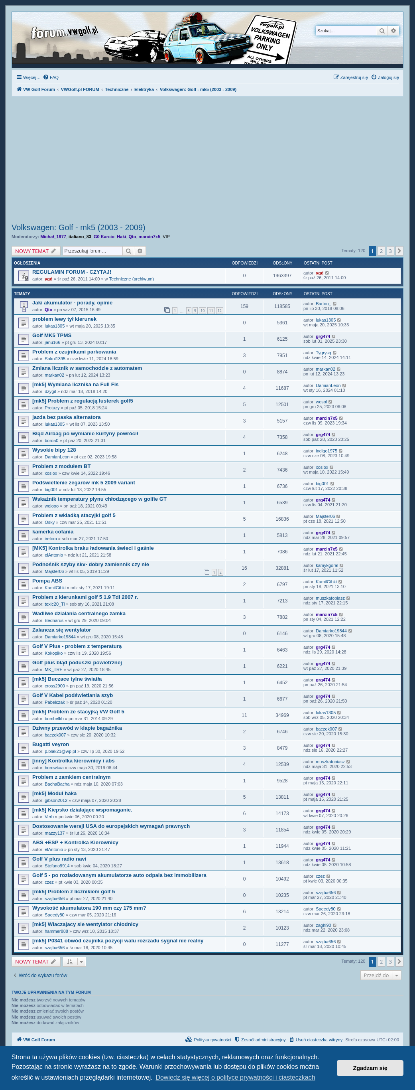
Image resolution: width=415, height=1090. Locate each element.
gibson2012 (56, 800)
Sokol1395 (55, 358)
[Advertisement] (207, 161)
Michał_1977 (53, 236)
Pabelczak (55, 702)
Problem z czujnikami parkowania (74, 352)
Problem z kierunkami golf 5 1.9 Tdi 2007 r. (85, 597)
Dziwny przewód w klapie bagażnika (77, 728)
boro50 (51, 440)
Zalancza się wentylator (61, 630)
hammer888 (56, 931)
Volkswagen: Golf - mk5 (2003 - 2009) (79, 227)
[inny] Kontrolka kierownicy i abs (73, 761)
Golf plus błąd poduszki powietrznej (77, 662)
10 (203, 310)
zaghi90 (323, 925)
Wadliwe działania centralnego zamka (79, 613)
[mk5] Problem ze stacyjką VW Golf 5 (78, 712)
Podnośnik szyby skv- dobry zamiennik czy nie (90, 564)
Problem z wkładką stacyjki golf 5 (74, 515)
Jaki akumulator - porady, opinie (72, 303)
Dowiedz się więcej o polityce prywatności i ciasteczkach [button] (235, 1077)
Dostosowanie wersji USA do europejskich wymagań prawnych (111, 826)
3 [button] (390, 251)
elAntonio (54, 555)
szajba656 (55, 898)
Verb (49, 816)
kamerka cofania (52, 532)
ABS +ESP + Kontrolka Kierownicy (75, 842)
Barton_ (323, 303)
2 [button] (381, 251)
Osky (50, 522)
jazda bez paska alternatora (66, 417)
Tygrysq (323, 352)
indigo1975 (326, 450)
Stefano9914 (57, 865)
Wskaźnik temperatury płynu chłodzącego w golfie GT (99, 499)
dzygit (50, 391)
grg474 (323, 336)
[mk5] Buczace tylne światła (67, 679)
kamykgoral (327, 565)
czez (49, 882)
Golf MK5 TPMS (51, 335)
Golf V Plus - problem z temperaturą (77, 646)
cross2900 (55, 685)
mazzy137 (55, 833)
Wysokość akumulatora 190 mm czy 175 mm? (89, 908)
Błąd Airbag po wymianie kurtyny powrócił (85, 433)
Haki (121, 236)
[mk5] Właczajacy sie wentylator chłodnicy (85, 924)
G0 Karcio (104, 236)
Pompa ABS (47, 581)
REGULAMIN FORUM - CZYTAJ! (71, 272)
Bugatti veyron (50, 744)
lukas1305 (55, 326)
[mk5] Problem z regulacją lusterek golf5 (82, 401)
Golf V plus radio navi (59, 859)
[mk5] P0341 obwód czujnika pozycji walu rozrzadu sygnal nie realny (117, 941)
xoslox (51, 473)
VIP (166, 236)
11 (211, 310)
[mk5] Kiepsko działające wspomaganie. (82, 810)
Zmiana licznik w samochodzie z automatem (87, 368)
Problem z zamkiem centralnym (71, 777)
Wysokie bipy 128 (54, 450)
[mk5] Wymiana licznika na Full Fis (75, 384)
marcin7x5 (149, 236)
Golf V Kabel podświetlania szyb (72, 695)
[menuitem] (51, 77)
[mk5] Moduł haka (54, 793)
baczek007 (55, 735)
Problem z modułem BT (61, 466)
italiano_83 (80, 236)
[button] (399, 251)
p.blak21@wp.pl (60, 751)
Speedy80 (55, 914)
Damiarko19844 (60, 636)
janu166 (52, 342)
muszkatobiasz (330, 598)
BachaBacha (57, 784)
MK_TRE (54, 669)
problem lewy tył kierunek (64, 319)
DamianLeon (328, 385)
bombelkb (54, 718)
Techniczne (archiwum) (131, 278)
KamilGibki (55, 587)
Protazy (52, 407)
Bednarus (54, 620)
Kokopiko (54, 653)
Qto (132, 236)
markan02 (54, 375)
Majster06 (325, 516)
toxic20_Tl (55, 604)
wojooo (52, 506)
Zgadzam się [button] (370, 1068)
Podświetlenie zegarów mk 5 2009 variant (83, 483)
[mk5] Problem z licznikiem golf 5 (73, 892)
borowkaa (54, 767)
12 (220, 310)
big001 (51, 489)
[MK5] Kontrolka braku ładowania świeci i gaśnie (93, 548)
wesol (321, 401)
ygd (49, 278)
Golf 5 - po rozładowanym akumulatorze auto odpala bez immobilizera (119, 875)
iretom (51, 538)
